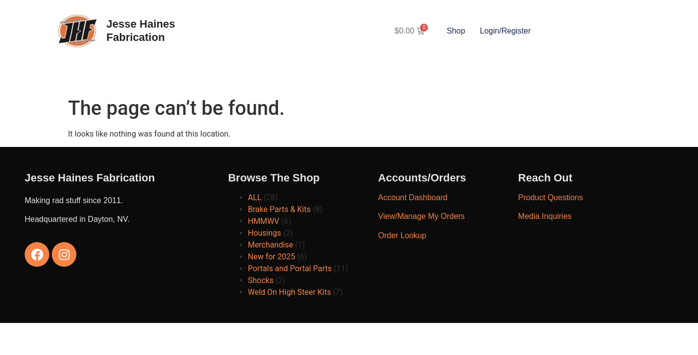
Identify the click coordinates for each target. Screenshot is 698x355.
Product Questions (550, 197)
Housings (264, 233)
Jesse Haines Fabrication (140, 30)
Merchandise (270, 244)
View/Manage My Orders (421, 216)
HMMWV (263, 221)
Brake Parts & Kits (279, 209)
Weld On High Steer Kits (289, 292)
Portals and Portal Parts (290, 268)
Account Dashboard (413, 197)
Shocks (261, 280)
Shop (456, 31)
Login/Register (505, 31)
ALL (255, 197)
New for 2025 (271, 256)
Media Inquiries (545, 216)
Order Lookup (402, 235)
